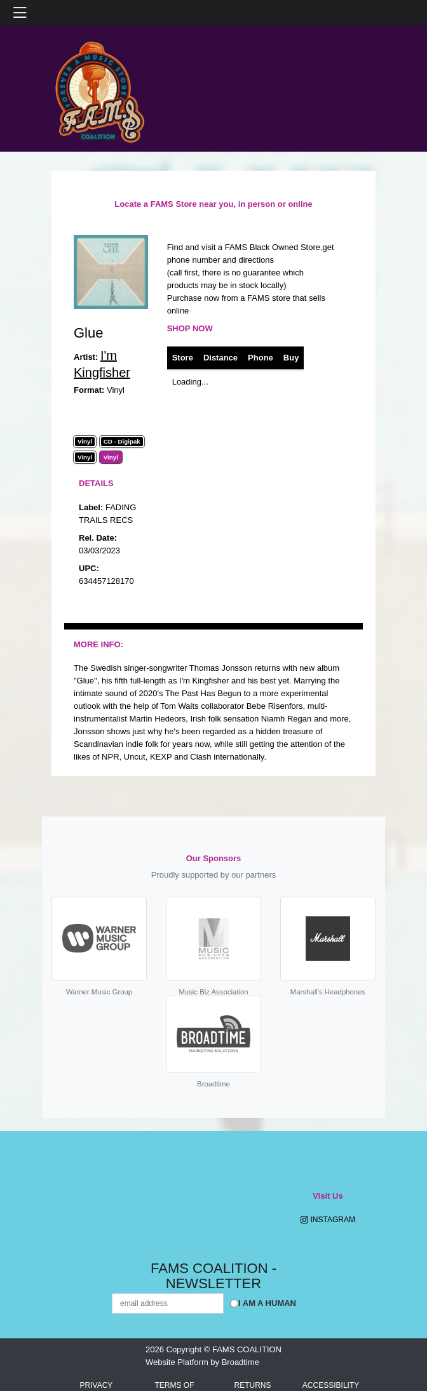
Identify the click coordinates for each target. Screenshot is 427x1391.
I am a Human (267, 1303)
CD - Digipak (122, 441)
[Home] (99, 88)
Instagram (328, 1219)
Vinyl (85, 441)
